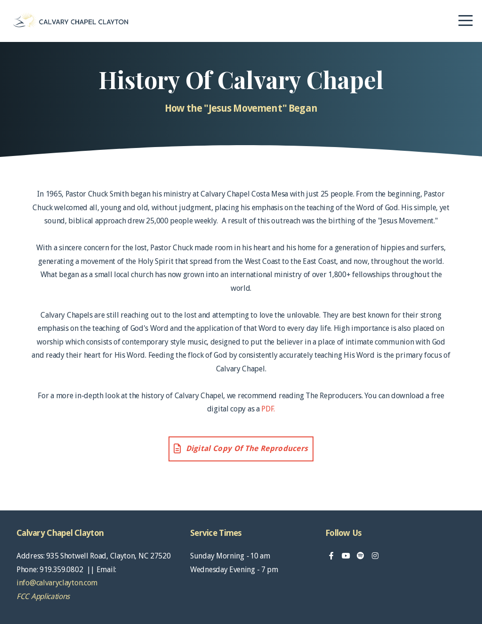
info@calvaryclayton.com (56, 582)
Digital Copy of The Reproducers (240, 448)
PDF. (268, 408)
